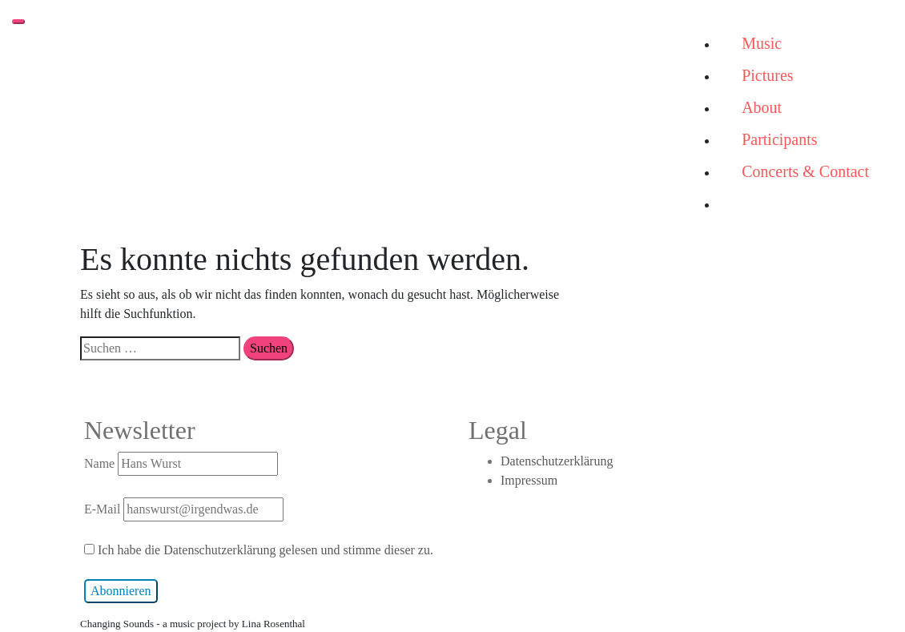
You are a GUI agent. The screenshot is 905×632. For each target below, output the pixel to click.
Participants (779, 139)
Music (762, 43)
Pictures (767, 75)
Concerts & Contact (805, 171)
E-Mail (184, 509)
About (762, 107)
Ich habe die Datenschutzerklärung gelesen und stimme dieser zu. (265, 550)
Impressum (529, 480)
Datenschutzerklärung (557, 461)
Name (99, 463)
